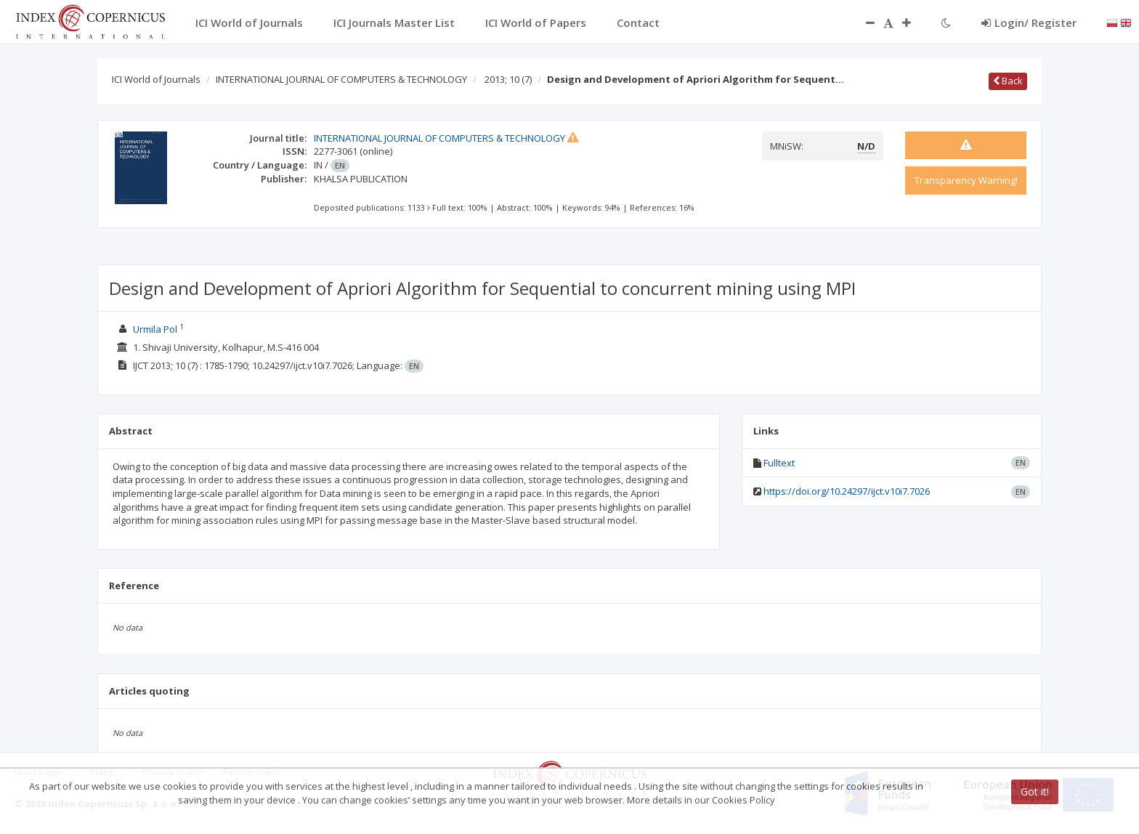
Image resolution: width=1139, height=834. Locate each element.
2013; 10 (508, 79)
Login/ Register (1029, 22)
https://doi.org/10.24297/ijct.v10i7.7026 (846, 491)
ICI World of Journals (156, 79)
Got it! (1035, 791)
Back (1008, 80)
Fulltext (779, 462)
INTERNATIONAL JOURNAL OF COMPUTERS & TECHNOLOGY (341, 79)
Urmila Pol (155, 329)
